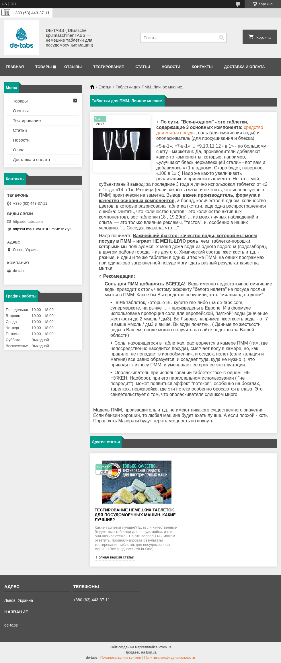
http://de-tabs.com (28, 221)
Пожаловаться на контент (120, 658)
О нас (18, 149)
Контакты (202, 67)
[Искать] (221, 38)
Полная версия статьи (115, 557)
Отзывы (73, 67)
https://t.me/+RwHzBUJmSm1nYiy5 (42, 229)
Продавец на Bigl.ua (140, 652)
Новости (171, 67)
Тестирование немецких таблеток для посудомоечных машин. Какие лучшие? (135, 515)
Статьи (142, 67)
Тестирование (108, 67)
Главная (15, 67)
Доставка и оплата (244, 67)
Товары (43, 67)
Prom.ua (165, 647)
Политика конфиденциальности (169, 658)
